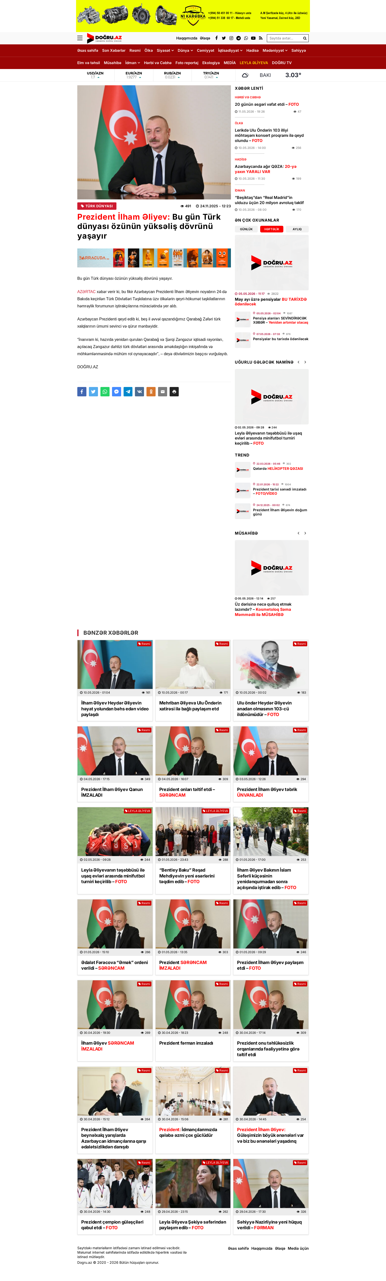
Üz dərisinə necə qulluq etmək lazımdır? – (263, 609)
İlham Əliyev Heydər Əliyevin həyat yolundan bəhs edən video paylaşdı (115, 708)
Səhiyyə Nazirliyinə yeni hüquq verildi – (269, 1224)
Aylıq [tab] (297, 229)
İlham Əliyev (107, 1045)
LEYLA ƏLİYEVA (254, 62)
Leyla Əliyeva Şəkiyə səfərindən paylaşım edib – (192, 1224)
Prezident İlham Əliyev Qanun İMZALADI (112, 792)
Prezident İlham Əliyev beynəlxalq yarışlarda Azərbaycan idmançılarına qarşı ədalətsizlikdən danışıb (113, 1138)
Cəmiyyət (205, 50)
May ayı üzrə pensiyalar (271, 301)
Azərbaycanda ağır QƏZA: (266, 169)
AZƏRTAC (86, 292)
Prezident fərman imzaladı (186, 1043)
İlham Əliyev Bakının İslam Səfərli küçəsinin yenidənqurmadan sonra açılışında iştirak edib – (266, 878)
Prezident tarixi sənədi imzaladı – (279, 491)
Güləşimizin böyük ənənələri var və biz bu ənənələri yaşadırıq (270, 1135)
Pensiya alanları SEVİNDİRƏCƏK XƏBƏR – (280, 320)
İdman (130, 62)
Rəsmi (135, 50)
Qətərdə (278, 468)
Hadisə (252, 50)
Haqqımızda (262, 1248)
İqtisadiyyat (228, 50)
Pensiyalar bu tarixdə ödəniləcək (280, 339)
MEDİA (230, 62)
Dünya (183, 50)
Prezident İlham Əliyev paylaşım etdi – (270, 965)
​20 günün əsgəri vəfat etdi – (267, 104)
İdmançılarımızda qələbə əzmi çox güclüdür (188, 1132)
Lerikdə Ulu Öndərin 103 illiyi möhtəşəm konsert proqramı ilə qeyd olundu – (269, 135)
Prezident (183, 965)
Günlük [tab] (246, 229)
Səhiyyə (298, 50)
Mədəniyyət (273, 50)
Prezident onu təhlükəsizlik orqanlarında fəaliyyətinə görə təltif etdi (268, 1048)
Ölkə (149, 50)
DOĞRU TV (282, 62)
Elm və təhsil (88, 62)
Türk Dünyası (97, 206)
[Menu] (82, 38)
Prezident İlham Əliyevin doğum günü (280, 512)
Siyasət (163, 50)
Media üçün (298, 1248)
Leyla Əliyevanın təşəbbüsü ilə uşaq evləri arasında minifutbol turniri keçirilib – (268, 438)
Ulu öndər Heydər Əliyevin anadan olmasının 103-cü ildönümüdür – (264, 708)
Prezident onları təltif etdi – (187, 792)
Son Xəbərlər (114, 50)
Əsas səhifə (87, 50)
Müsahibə (112, 62)
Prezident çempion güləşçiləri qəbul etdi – (112, 1224)
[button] (174, 391)
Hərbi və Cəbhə (158, 62)
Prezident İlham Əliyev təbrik (267, 792)
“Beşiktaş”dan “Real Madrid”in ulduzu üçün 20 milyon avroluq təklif (269, 200)
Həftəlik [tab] (271, 229)
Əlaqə (280, 1248)
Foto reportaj (187, 62)
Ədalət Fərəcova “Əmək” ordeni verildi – (114, 965)
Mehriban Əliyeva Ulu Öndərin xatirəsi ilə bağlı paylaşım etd (190, 705)
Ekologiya (211, 62)
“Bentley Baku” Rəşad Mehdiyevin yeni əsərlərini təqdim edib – (187, 875)
